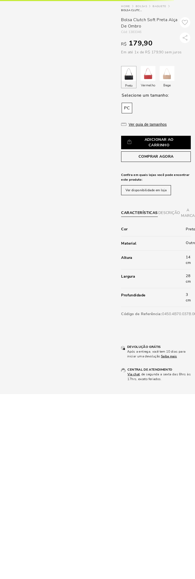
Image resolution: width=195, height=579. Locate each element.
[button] (127, 108)
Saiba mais (169, 356)
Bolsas (141, 6)
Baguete (159, 6)
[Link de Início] (125, 6)
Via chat (133, 374)
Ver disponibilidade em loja (146, 190)
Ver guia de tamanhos (148, 124)
